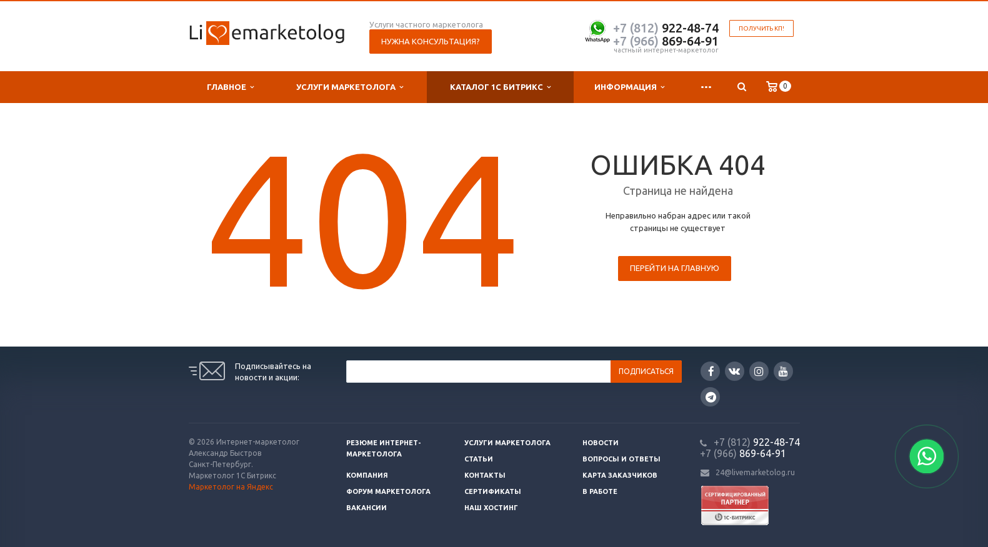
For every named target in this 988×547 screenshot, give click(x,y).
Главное (230, 87)
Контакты (485, 475)
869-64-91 (666, 41)
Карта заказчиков (619, 475)
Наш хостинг (491, 507)
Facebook (711, 371)
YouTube (783, 371)
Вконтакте (734, 370)
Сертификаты (492, 491)
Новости (600, 442)
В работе (599, 491)
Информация (629, 87)
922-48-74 (666, 28)
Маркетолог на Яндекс (231, 487)
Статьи (478, 459)
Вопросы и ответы (621, 459)
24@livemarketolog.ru (755, 472)
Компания (367, 475)
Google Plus (711, 397)
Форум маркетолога (388, 491)
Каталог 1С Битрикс (500, 87)
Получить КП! (761, 28)
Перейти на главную (674, 268)
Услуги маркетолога (349, 87)
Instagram (759, 371)
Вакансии (366, 507)
